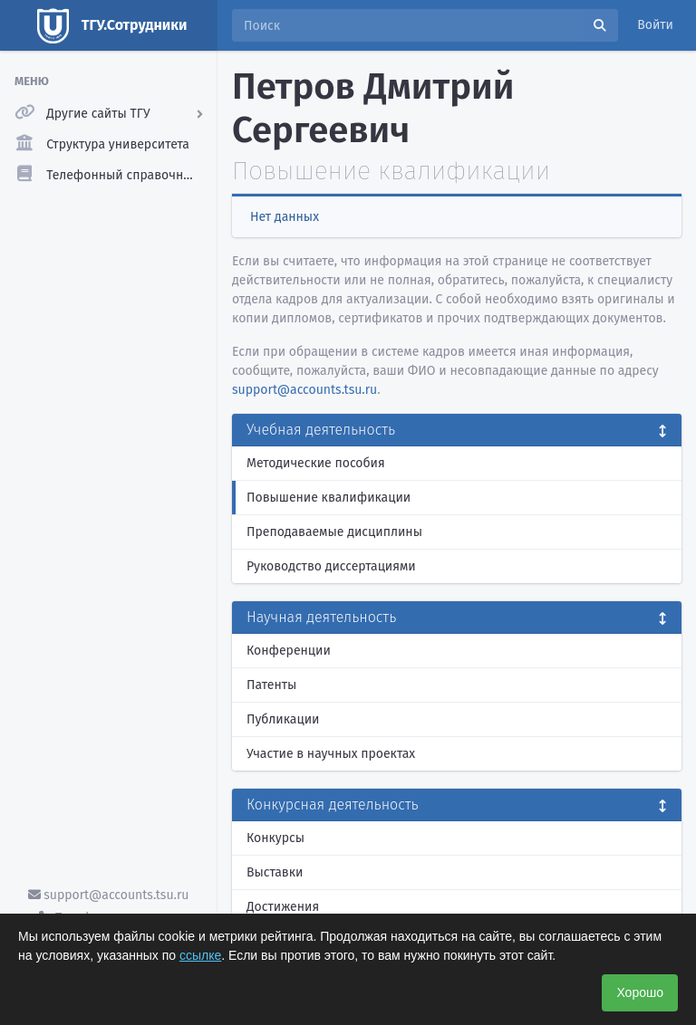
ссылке (200, 955)
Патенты (271, 685)
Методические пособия (315, 463)
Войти (655, 25)
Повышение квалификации (328, 497)
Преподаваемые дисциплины (334, 532)
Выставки (274, 872)
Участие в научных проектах (330, 754)
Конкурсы (275, 838)
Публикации (282, 719)
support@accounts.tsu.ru (108, 895)
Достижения (282, 907)
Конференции (288, 650)
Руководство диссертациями (331, 566)
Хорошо (639, 992)
